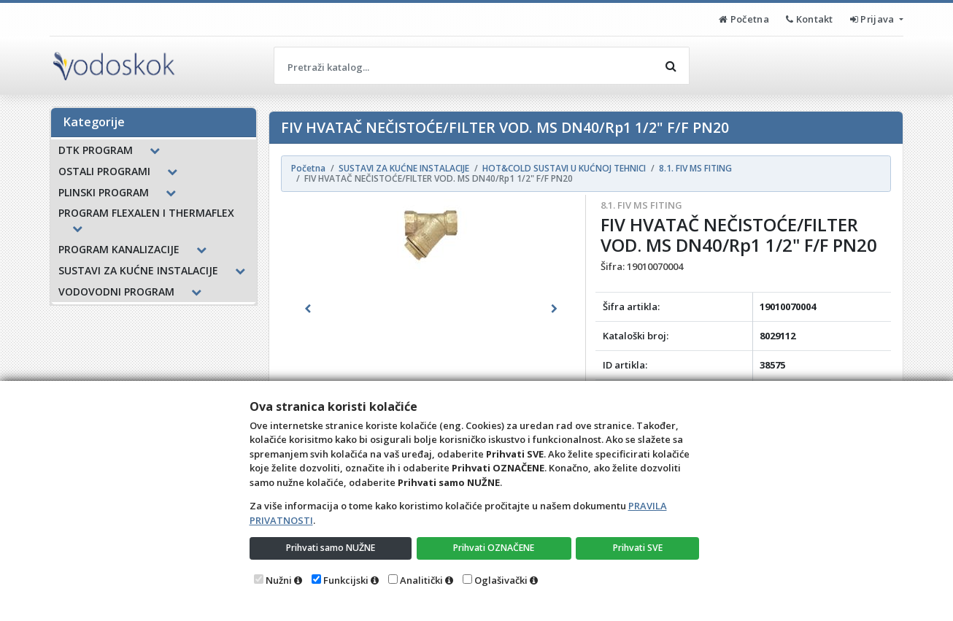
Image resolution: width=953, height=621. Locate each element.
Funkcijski (346, 580)
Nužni (279, 580)
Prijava (873, 19)
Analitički (421, 580)
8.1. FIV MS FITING (641, 205)
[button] (308, 308)
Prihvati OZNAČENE (495, 547)
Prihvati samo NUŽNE (331, 547)
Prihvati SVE (638, 547)
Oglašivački (501, 580)
